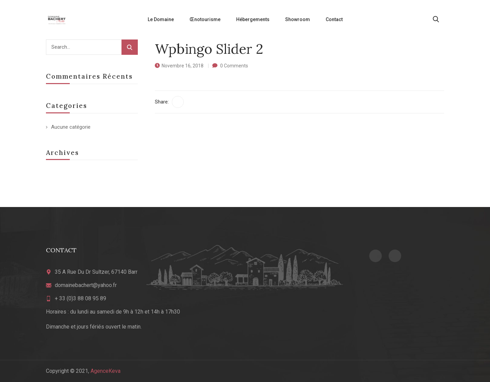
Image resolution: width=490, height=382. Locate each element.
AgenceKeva (105, 371)
